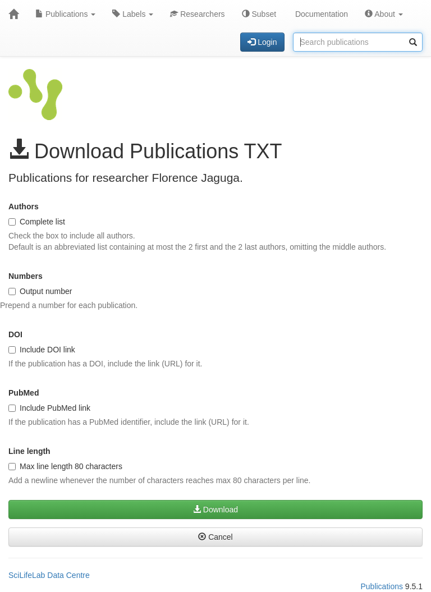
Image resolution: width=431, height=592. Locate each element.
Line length (29, 451)
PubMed (23, 392)
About (384, 14)
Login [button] (262, 42)
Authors (23, 206)
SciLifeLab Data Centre (49, 575)
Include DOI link (41, 349)
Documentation (320, 14)
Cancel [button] (215, 537)
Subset (259, 14)
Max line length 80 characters (65, 466)
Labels (132, 14)
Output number (40, 291)
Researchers (197, 14)
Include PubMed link (49, 407)
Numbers (25, 276)
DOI (15, 334)
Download (215, 509)
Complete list (36, 221)
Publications (65, 14)
